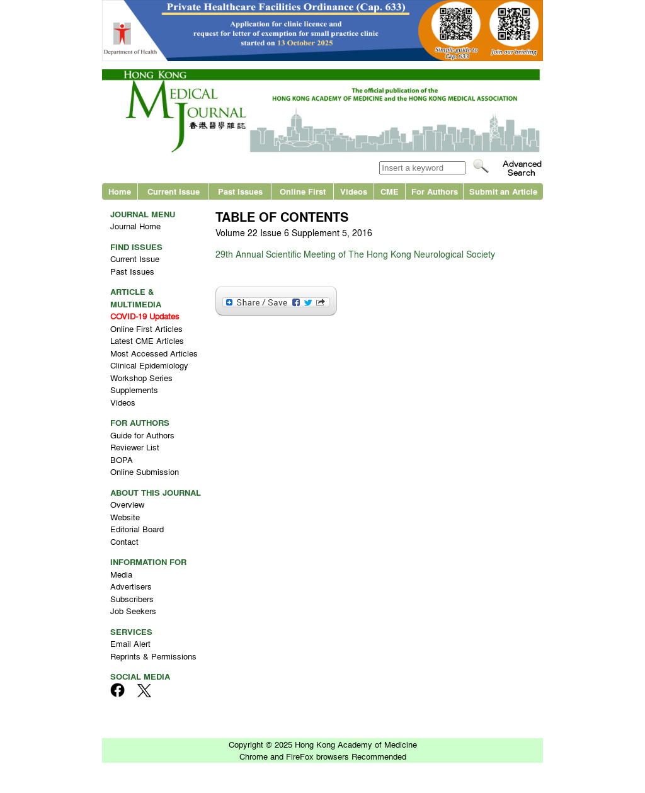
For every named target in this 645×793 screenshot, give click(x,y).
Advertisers (131, 586)
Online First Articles (146, 328)
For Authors (434, 191)
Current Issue (173, 191)
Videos (353, 191)
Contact (124, 541)
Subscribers (132, 599)
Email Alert (130, 643)
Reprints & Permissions (153, 656)
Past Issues (240, 191)
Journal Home (135, 226)
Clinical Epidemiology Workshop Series (149, 371)
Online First (303, 191)
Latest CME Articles (147, 340)
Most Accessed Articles (154, 353)
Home (119, 191)
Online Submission (144, 471)
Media (121, 574)
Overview (127, 504)
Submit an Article (503, 191)
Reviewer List (134, 447)
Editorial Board (137, 529)
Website (125, 517)
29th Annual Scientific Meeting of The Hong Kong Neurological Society (355, 254)
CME (389, 191)
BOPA (121, 459)
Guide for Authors (142, 435)
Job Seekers (133, 611)
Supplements (134, 390)
